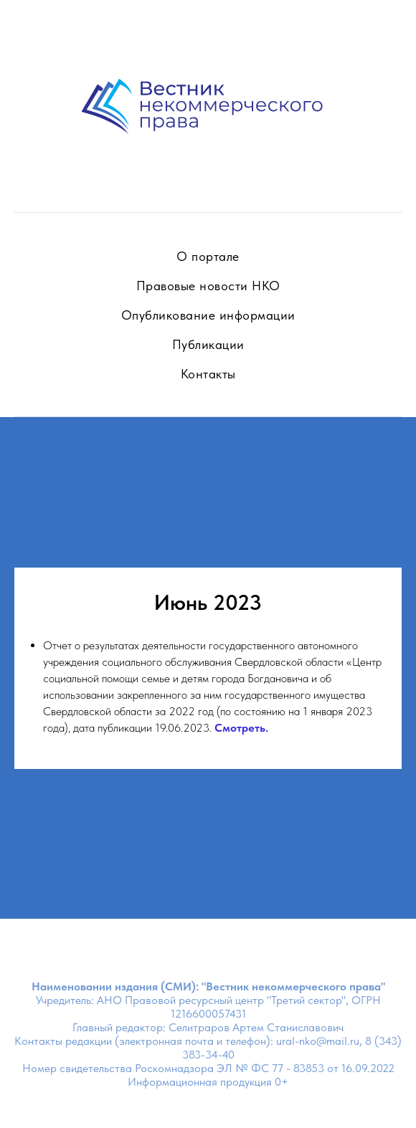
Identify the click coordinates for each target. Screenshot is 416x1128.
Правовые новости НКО (208, 285)
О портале (208, 256)
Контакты (208, 373)
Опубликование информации (208, 314)
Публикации (208, 344)
